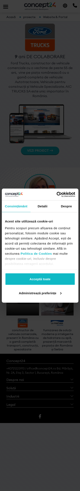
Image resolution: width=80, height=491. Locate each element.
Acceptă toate (39, 279)
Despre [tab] (66, 206)
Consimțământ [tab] (16, 206)
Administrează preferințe (40, 293)
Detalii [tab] (42, 206)
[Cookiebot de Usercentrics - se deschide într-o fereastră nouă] (57, 194)
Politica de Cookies (36, 253)
